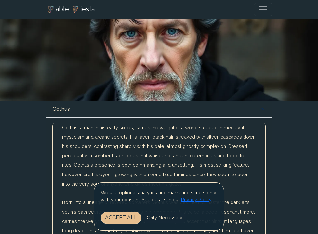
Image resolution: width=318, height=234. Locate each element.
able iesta (70, 10)
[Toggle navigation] (263, 9)
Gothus (61, 109)
